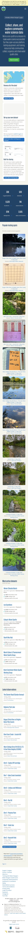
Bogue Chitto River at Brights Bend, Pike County (12, 720)
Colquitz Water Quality (10, 619)
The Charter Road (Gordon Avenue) (14, 694)
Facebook (5, 892)
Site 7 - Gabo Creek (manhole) (12, 775)
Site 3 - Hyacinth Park (10, 837)
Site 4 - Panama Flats (10, 812)
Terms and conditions (8, 887)
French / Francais (7, 872)
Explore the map (8, 98)
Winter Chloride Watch (16, 318)
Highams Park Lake (9, 707)
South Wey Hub (8, 637)
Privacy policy (6, 888)
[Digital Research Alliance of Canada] (14, 932)
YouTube (5, 896)
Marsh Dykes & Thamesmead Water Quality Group (12, 653)
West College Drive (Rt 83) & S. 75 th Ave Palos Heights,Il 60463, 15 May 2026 (14, 372)
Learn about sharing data (11, 177)
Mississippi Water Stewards (16, 261)
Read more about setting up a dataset (12, 139)
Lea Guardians (8, 604)
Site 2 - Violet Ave (9, 825)
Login (21, 17)
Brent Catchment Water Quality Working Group (16, 516)
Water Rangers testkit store (10, 878)
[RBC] (11, 928)
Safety (4, 883)
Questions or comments (9, 881)
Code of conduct (6, 890)
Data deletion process (8, 885)
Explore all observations (9, 846)
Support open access (14, 924)
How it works (14, 60)
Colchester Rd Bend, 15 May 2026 (14, 514)
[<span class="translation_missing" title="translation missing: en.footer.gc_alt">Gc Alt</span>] (17, 928)
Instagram (5, 894)
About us (4, 874)
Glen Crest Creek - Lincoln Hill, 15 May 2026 (14, 316)
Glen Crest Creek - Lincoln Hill (12, 734)
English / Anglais (7, 870)
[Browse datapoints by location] (7, 212)
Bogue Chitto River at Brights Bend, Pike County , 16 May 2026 (14, 259)
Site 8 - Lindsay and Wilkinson (13, 787)
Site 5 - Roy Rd (8, 800)
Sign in (4, 864)
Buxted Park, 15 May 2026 (14, 459)
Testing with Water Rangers (10, 876)
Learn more (23, 4)
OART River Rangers (16, 460)
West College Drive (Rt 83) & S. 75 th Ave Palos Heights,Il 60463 (13, 747)
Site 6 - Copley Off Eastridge (12, 762)
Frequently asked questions (10, 879)
